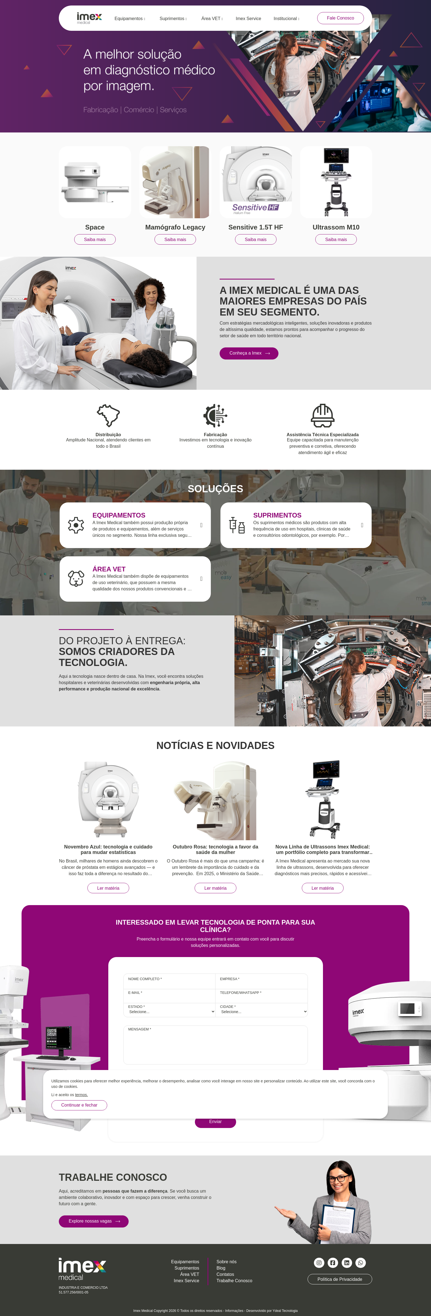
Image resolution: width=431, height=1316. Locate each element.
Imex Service (248, 18)
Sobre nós (227, 1261)
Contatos (225, 1274)
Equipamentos (130, 18)
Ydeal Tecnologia (285, 1311)
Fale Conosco (340, 18)
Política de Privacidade (339, 1279)
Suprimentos (173, 18)
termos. (81, 1095)
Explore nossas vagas (90, 1221)
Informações (234, 1311)
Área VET (212, 18)
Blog (221, 1268)
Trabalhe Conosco (234, 1280)
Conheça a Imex (246, 353)
